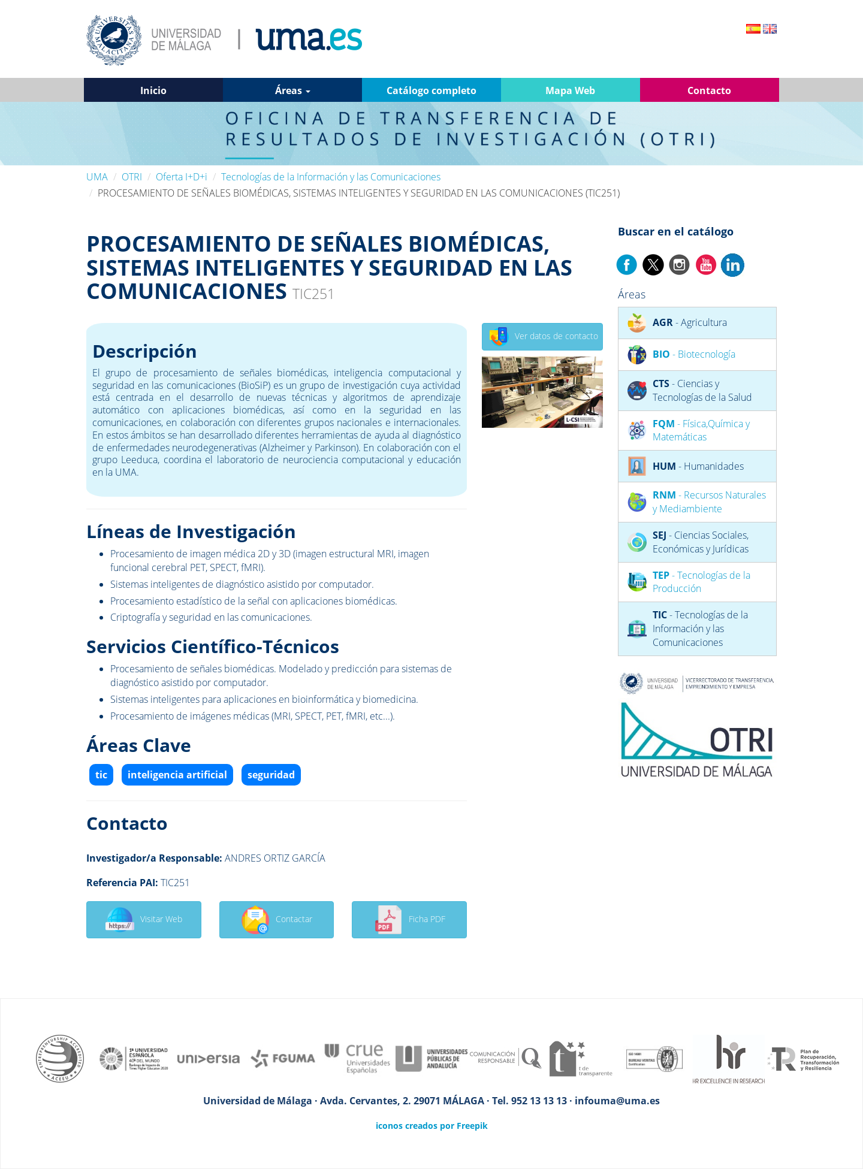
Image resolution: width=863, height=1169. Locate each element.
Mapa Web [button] (570, 90)
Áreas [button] (292, 90)
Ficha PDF (409, 919)
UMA (97, 176)
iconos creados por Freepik (432, 1125)
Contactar (276, 919)
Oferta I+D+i (181, 176)
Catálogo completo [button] (431, 90)
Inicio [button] (153, 90)
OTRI (132, 176)
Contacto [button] (709, 90)
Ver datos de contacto (544, 336)
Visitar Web (143, 919)
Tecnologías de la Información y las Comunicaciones (330, 176)
